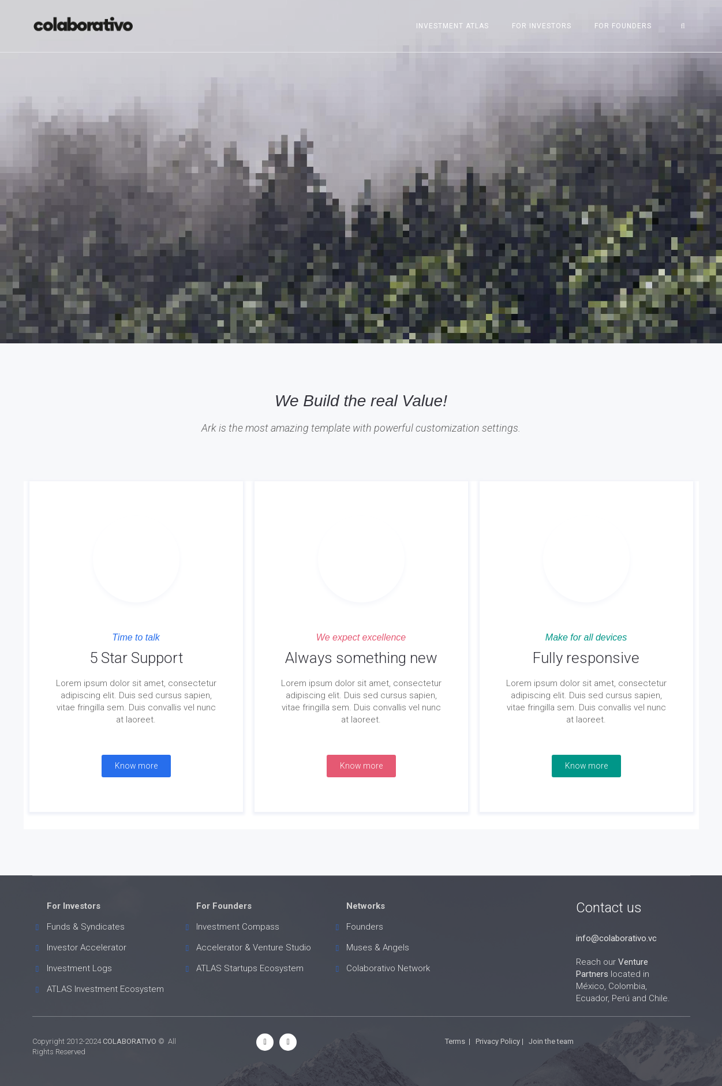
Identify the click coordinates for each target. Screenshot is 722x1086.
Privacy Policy (498, 1041)
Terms (455, 1041)
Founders (364, 927)
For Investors (541, 26)
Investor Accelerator (86, 947)
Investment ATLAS (452, 26)
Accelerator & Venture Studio (253, 947)
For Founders (623, 26)
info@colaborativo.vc (616, 938)
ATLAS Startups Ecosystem (250, 968)
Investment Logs (79, 968)
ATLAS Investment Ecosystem (105, 989)
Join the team (551, 1041)
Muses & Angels (377, 947)
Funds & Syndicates (86, 927)
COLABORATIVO (129, 1041)
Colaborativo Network (388, 968)
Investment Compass (237, 927)
